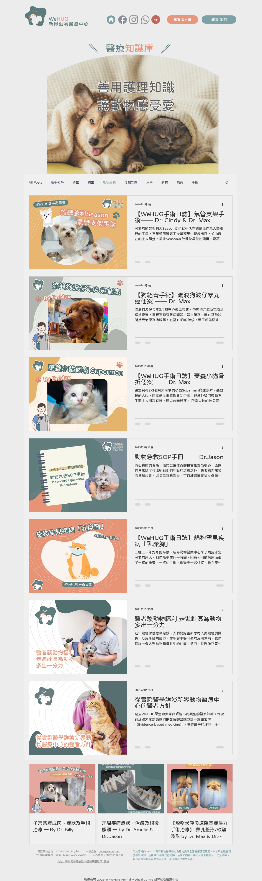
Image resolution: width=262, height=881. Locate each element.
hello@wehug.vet (109, 851)
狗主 (75, 182)
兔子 (149, 182)
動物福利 (109, 182)
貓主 (91, 182)
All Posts (35, 182)
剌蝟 (164, 182)
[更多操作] (223, 204)
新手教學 (57, 182)
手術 (195, 182)
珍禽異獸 (131, 182)
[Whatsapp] (145, 19)
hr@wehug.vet (114, 854)
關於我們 (219, 20)
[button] (227, 183)
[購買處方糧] (182, 19)
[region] (156, 22)
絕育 (180, 182)
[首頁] (111, 19)
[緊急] (155, 19)
